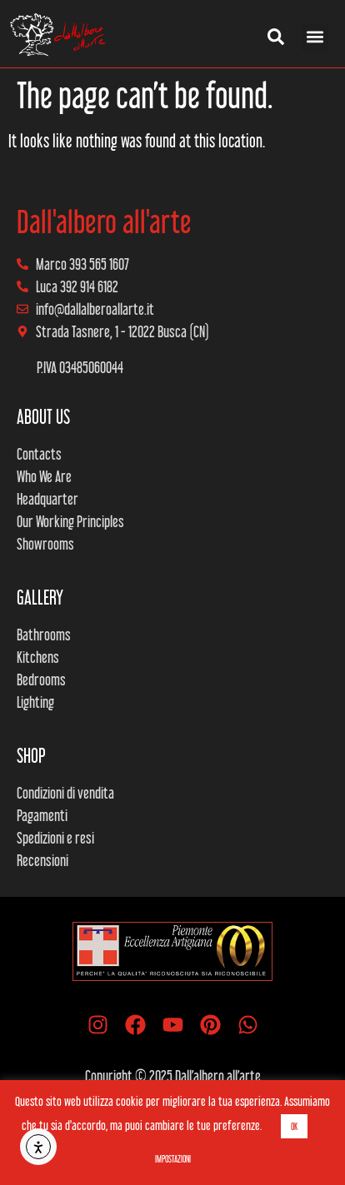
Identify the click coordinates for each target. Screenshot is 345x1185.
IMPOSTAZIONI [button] (173, 1158)
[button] (314, 37)
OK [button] (294, 1126)
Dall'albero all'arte (104, 221)
